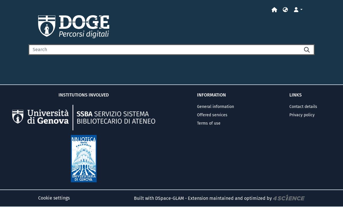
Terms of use (209, 123)
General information (215, 106)
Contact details (303, 106)
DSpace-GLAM (169, 198)
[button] (285, 10)
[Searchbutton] (307, 49)
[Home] (274, 10)
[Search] (164, 49)
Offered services (212, 115)
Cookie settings (54, 198)
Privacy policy (302, 115)
